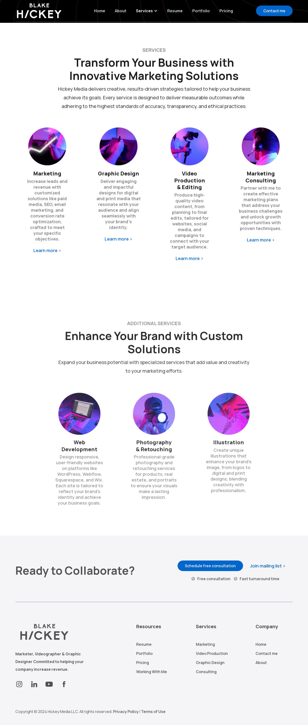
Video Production (212, 653)
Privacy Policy (126, 711)
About (120, 10)
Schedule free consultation (210, 565)
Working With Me (151, 671)
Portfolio (201, 10)
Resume (175, 10)
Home (99, 10)
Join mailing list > (267, 566)
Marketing (205, 644)
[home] (40, 11)
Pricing (226, 10)
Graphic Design (210, 662)
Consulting (206, 671)
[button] (146, 10)
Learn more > (47, 252)
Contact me (274, 10)
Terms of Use (153, 711)
